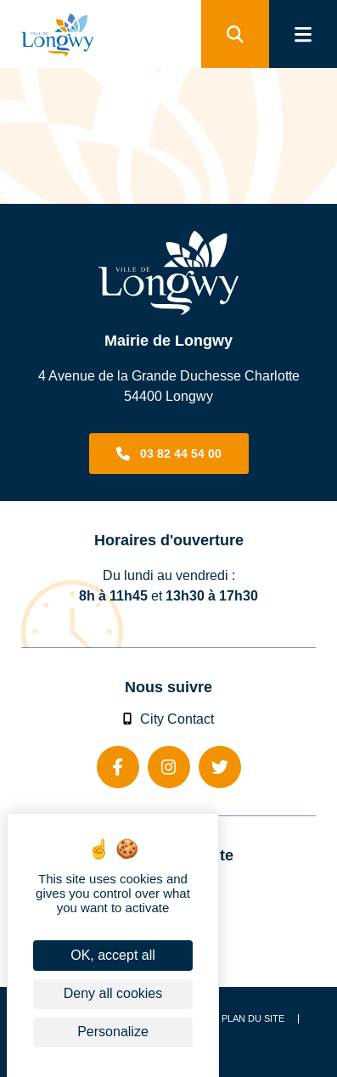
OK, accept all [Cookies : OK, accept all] (112, 955)
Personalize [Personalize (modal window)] (113, 1031)
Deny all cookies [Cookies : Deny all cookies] (113, 993)
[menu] (303, 34)
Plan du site (253, 1018)
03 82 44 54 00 (181, 453)
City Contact (169, 718)
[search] (235, 34)
